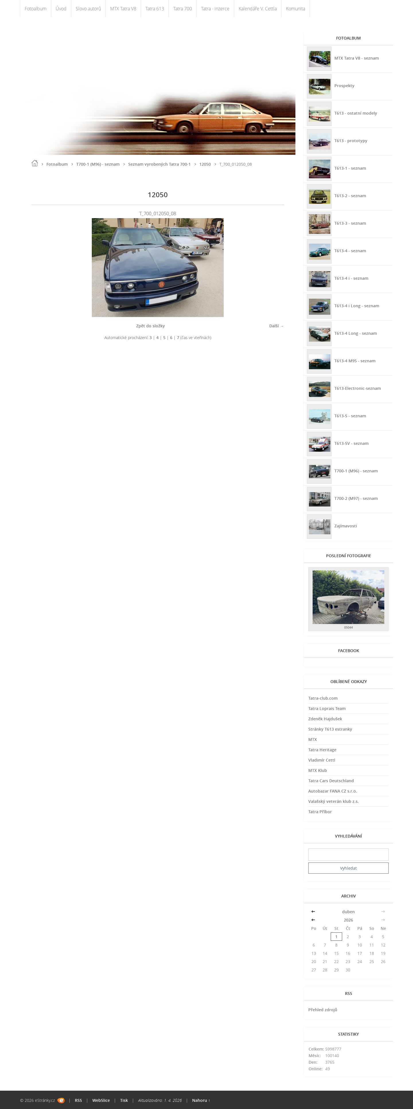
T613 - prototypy (350, 140)
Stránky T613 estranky (330, 729)
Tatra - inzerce (215, 8)
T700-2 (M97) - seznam (356, 498)
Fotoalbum (35, 8)
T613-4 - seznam (350, 250)
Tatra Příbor (320, 811)
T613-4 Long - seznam (355, 333)
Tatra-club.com (323, 698)
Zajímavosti (345, 526)
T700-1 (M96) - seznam (98, 164)
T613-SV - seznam (351, 443)
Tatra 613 (154, 8)
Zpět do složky (150, 325)
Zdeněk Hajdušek (325, 718)
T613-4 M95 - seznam (354, 360)
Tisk (124, 1100)
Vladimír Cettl (321, 760)
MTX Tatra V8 (123, 8)
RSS (78, 1100)
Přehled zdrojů (322, 1009)
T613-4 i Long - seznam (356, 305)
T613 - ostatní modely (355, 113)
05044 (348, 627)
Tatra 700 (182, 8)
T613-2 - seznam (350, 195)
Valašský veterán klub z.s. (333, 801)
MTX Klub (317, 770)
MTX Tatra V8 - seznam (356, 58)
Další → (276, 325)
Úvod (61, 8)
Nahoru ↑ (201, 1100)
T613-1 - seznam (350, 168)
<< (313, 911)
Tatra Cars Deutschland (331, 780)
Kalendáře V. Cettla (258, 8)
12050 (205, 164)
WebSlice (101, 1100)
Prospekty (344, 85)
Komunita (295, 8)
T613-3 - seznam (350, 223)
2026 (348, 920)
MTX (312, 739)
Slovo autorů (88, 8)
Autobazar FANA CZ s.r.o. (332, 791)
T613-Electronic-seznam (357, 388)
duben (348, 911)
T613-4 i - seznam (351, 278)
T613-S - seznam (350, 415)
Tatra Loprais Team (327, 708)
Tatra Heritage (322, 749)
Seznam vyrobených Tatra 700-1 (159, 164)
